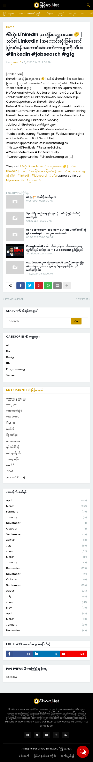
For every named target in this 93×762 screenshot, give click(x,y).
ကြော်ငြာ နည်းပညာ (16, 398)
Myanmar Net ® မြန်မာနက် (23, 180)
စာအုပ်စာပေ (12, 416)
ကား (83, 13)
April (46, 500)
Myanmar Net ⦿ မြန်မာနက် (24, 390)
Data (9, 351)
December (46, 568)
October (46, 529)
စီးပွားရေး (11, 423)
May (46, 608)
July (46, 546)
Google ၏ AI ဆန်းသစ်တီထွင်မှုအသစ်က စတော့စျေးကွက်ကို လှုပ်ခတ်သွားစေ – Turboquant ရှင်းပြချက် (54, 248)
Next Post (82, 299)
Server (10, 375)
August (46, 540)
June (46, 551)
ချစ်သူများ (11, 404)
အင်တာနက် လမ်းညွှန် (30, 13)
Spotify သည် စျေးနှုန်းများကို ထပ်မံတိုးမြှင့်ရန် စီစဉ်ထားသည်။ (53, 215)
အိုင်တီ (9, 471)
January (46, 517)
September (46, 534)
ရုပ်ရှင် (61, 13)
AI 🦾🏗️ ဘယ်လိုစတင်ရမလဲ (41, 197)
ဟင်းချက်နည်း (13, 453)
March (46, 506)
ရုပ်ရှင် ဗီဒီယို (12, 447)
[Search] (39, 321)
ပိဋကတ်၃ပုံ (12, 435)
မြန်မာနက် (8, 13)
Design (10, 357)
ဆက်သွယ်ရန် (68, 756)
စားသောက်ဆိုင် (14, 411)
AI (7, 345)
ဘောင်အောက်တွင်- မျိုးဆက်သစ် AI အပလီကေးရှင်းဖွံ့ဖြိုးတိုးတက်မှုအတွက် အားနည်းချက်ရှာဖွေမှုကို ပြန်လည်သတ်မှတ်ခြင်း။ (55, 266)
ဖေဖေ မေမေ (13, 441)
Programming (15, 369)
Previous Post (14, 299)
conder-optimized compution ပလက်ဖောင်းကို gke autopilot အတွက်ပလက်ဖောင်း (56, 231)
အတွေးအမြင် (13, 459)
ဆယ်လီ (10, 429)
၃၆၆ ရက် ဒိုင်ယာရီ (15, 477)
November (46, 523)
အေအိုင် (10, 465)
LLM (8, 363)
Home (10, 27)
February (46, 512)
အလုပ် (72, 13)
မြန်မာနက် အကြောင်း (45, 756)
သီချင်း (49, 13)
